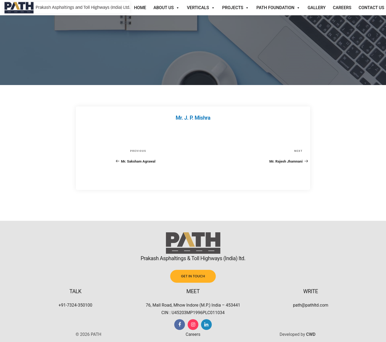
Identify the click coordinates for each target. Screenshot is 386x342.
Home (140, 7)
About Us (166, 7)
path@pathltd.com (310, 305)
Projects (235, 7)
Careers (342, 7)
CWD (311, 334)
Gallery (316, 7)
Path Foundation (278, 7)
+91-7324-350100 (75, 305)
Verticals (201, 7)
